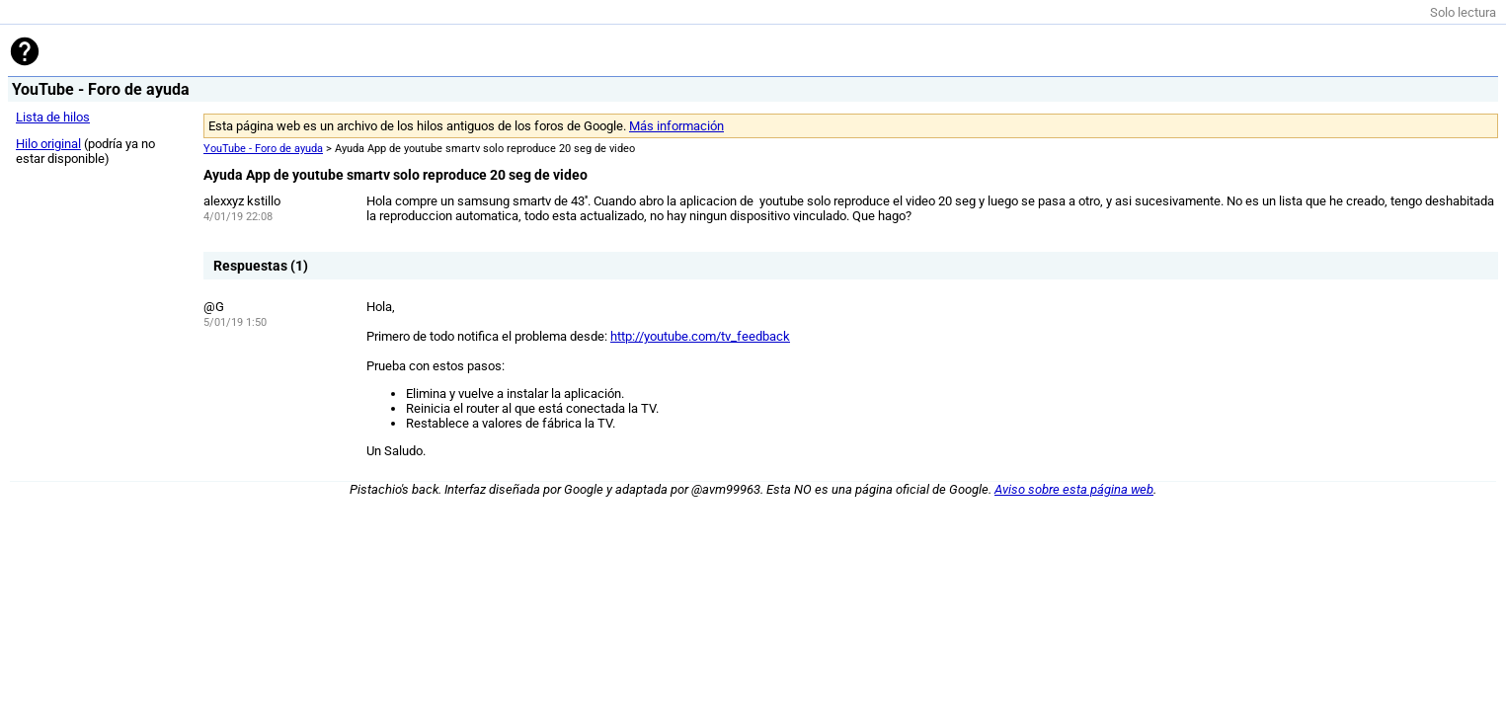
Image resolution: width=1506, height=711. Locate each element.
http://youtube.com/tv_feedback (700, 336)
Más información (676, 125)
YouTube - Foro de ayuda (263, 148)
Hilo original (48, 143)
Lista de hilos (53, 117)
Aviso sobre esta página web (1073, 489)
